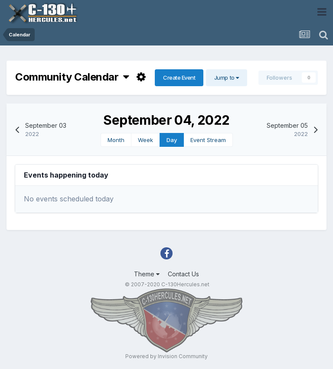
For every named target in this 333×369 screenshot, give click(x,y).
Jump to (226, 77)
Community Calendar (72, 77)
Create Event (179, 77)
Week (145, 139)
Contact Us (183, 274)
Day (171, 139)
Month (116, 139)
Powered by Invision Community (166, 356)
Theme (147, 274)
